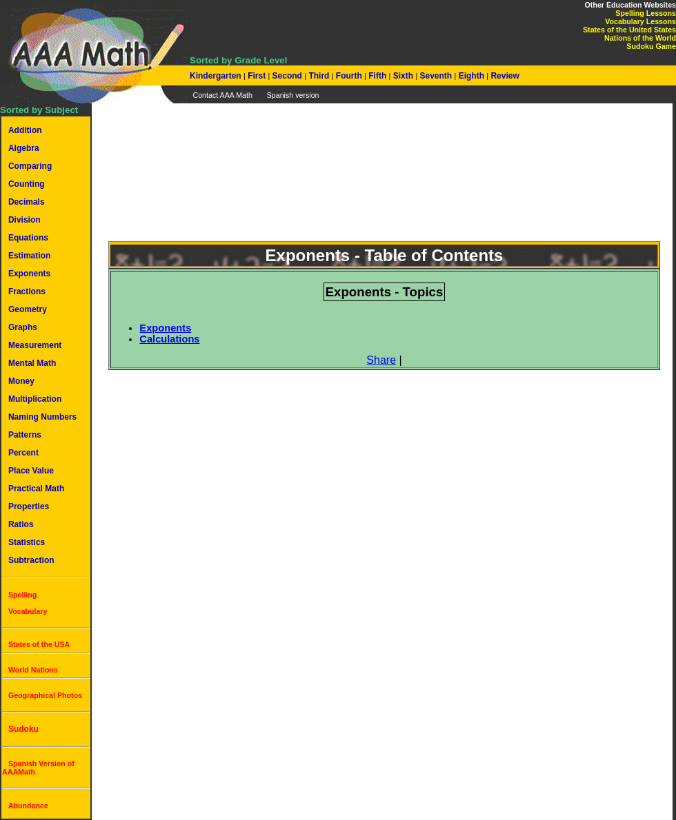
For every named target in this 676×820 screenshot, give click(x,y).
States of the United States (629, 29)
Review (503, 76)
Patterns (24, 435)
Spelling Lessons (645, 13)
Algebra (23, 148)
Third (319, 76)
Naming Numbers (42, 417)
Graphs (22, 327)
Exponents (29, 273)
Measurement (34, 345)
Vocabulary (28, 611)
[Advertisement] (384, 180)
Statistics (26, 542)
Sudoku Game (651, 46)
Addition (25, 130)
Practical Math (36, 488)
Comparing (30, 166)
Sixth (402, 76)
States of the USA (39, 644)
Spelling (22, 595)
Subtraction (31, 560)
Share (381, 360)
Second (287, 76)
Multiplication (34, 399)
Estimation (29, 255)
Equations (28, 238)
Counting (26, 184)
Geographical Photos (45, 695)
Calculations (169, 339)
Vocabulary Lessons (640, 21)
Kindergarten (216, 76)
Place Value (31, 470)
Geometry (27, 309)
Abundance (28, 805)
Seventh (435, 76)
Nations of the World (640, 38)
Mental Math (32, 363)
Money (21, 381)
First (257, 76)
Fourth (349, 76)
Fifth (377, 76)
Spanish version (293, 95)
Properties (28, 506)
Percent (23, 453)
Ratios (21, 524)
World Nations (33, 670)
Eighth (471, 76)
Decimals (26, 202)
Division (24, 220)
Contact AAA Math (222, 95)
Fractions (27, 291)
